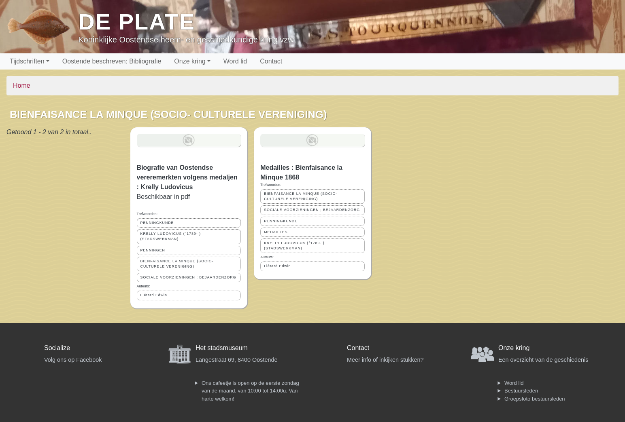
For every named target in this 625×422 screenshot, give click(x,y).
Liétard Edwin (153, 295)
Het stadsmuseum (222, 347)
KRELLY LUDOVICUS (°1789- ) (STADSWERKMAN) (170, 236)
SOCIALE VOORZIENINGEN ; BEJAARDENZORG (188, 277)
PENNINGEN (152, 250)
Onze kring (189, 61)
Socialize (57, 347)
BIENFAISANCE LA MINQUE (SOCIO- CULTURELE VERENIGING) (177, 263)
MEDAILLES (275, 232)
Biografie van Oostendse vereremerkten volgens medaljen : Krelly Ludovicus (187, 177)
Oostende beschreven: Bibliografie (112, 61)
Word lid (235, 61)
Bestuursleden (521, 391)
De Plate (136, 21)
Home (21, 85)
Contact (271, 61)
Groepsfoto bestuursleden (534, 399)
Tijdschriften (27, 61)
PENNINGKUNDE (157, 223)
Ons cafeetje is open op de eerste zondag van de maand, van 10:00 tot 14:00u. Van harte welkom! (250, 391)
